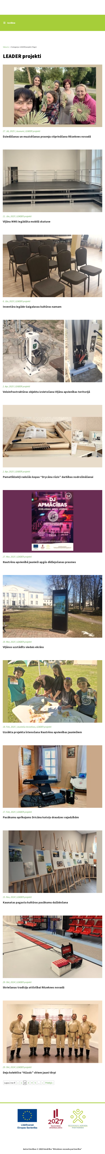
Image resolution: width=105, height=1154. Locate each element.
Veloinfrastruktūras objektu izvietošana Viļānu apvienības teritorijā (46, 392)
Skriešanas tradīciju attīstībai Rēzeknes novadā (33, 987)
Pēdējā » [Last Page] (49, 1082)
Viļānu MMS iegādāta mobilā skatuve (26, 221)
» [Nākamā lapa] (42, 1082)
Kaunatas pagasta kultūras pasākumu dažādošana (35, 902)
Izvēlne (9, 22)
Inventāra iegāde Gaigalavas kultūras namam (32, 306)
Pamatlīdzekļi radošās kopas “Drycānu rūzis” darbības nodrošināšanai (48, 477)
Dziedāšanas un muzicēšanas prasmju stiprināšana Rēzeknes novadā (47, 136)
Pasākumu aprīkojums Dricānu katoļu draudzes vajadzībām (41, 817)
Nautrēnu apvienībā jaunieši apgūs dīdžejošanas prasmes (39, 562)
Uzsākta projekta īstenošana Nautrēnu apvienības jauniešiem (42, 732)
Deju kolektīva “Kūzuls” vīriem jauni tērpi (29, 1072)
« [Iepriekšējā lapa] (17, 1082)
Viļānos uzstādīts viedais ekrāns (23, 647)
